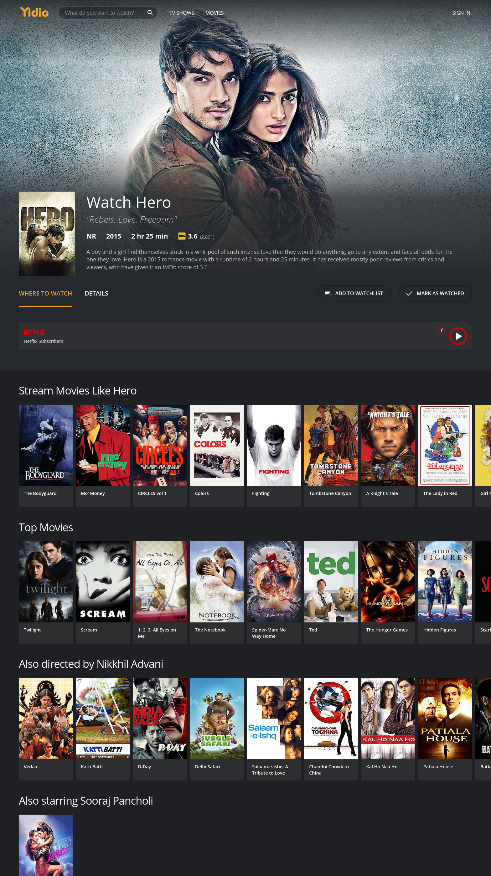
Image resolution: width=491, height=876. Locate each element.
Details (96, 293)
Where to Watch (45, 293)
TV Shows (181, 12)
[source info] (440, 330)
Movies (214, 12)
